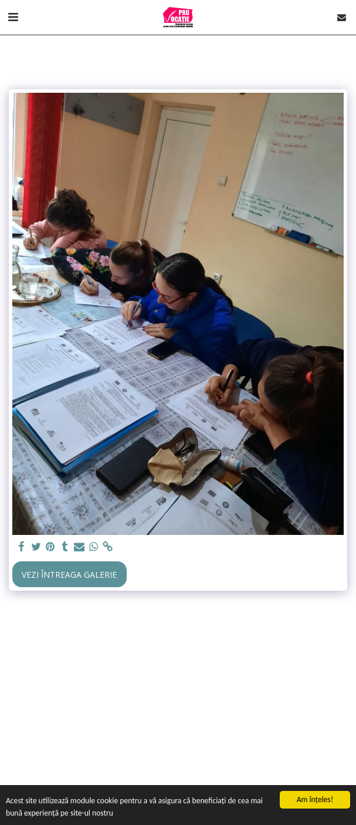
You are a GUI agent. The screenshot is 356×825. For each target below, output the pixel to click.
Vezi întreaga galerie (69, 574)
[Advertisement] (178, 702)
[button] (13, 17)
